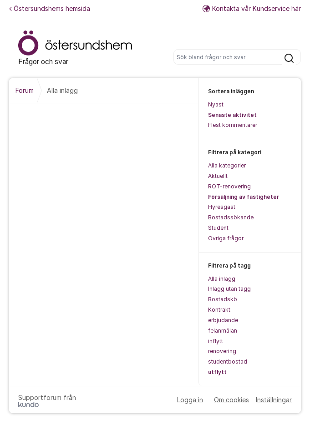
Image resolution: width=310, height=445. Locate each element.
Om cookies (231, 400)
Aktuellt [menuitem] (218, 175)
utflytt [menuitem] (217, 372)
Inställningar (274, 400)
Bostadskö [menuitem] (222, 299)
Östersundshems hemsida (49, 8)
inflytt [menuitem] (215, 341)
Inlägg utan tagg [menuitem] (229, 288)
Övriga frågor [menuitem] (226, 238)
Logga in (190, 400)
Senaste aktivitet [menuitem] (232, 114)
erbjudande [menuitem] (223, 320)
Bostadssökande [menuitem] (231, 217)
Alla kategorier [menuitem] (227, 165)
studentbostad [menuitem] (227, 361)
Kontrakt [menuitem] (219, 309)
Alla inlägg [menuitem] (221, 278)
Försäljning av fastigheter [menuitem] (243, 196)
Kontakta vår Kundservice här (252, 8)
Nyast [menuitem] (216, 104)
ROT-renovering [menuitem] (229, 186)
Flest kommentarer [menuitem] (232, 124)
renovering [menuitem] (222, 351)
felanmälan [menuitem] (222, 330)
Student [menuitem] (218, 227)
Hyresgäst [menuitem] (221, 206)
